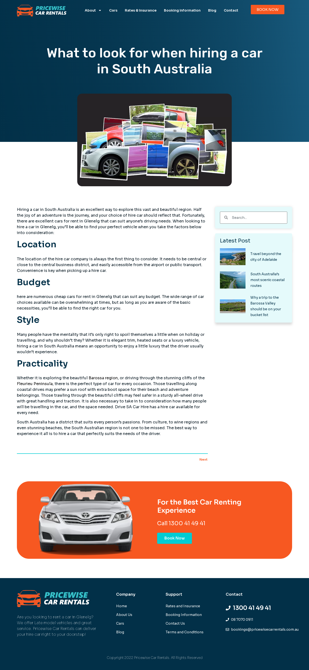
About (93, 10)
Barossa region (103, 377)
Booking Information (182, 10)
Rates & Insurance (140, 10)
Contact (231, 10)
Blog (212, 10)
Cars (113, 10)
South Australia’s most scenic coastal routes (267, 280)
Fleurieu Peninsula (35, 383)
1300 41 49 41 (187, 523)
